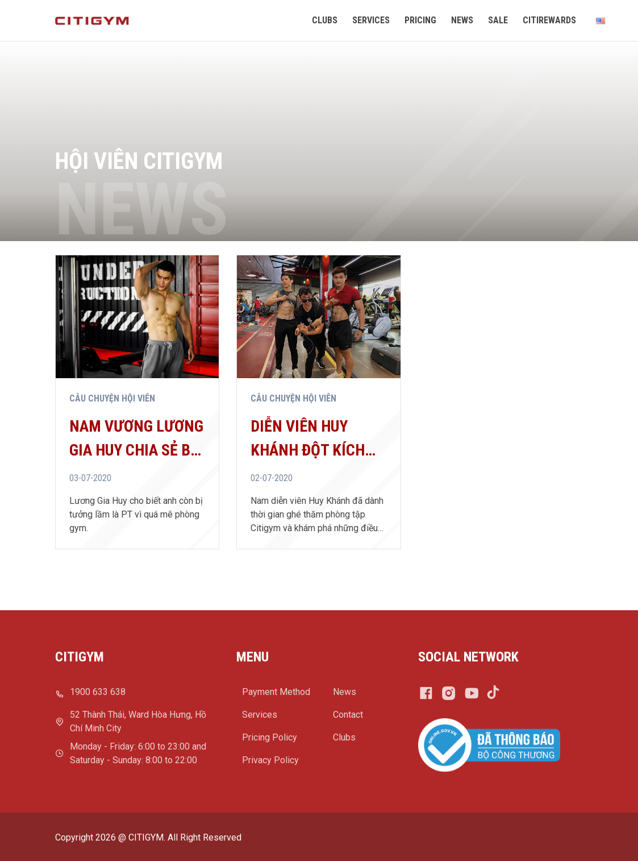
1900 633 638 (98, 695)
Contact (348, 718)
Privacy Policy (270, 764)
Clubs (344, 741)
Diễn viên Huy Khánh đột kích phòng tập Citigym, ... (308, 439)
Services (259, 718)
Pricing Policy (269, 741)
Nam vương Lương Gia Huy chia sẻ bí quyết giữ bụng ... (136, 439)
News (344, 695)
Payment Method (276, 695)
